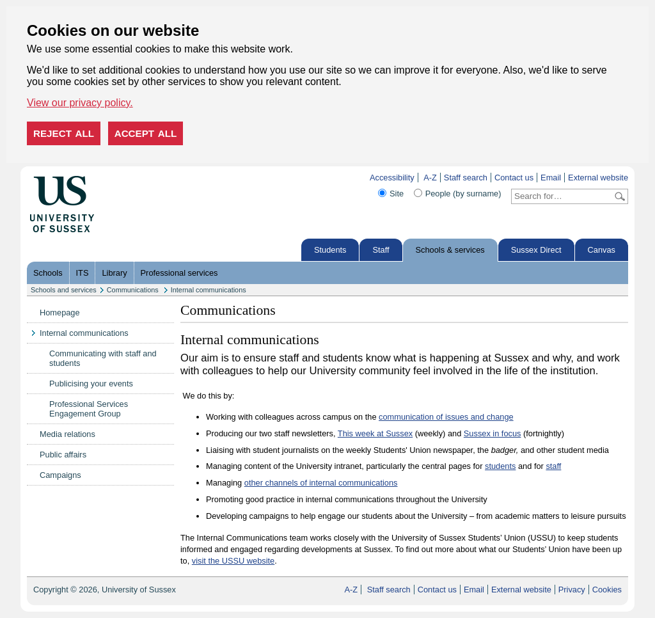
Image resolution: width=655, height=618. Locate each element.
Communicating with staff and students (103, 358)
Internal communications (208, 290)
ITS (82, 273)
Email (551, 177)
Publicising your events (91, 383)
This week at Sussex (375, 433)
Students (330, 250)
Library (114, 273)
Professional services (179, 273)
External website (598, 177)
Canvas (601, 250)
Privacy (571, 589)
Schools (48, 273)
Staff (380, 250)
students (500, 466)
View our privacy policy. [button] (80, 102)
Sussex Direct (536, 250)
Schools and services (64, 290)
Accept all (145, 133)
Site (397, 193)
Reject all (63, 133)
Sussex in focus (492, 433)
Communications (134, 290)
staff (553, 466)
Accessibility (392, 177)
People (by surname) (463, 193)
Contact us (513, 177)
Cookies (607, 589)
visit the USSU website (233, 561)
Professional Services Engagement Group (88, 408)
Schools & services (450, 250)
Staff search (465, 177)
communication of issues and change (446, 417)
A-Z (430, 177)
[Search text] (562, 196)
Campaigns (60, 475)
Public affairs (63, 454)
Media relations (67, 434)
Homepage (60, 312)
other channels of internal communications (321, 482)
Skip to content (121, 177)
